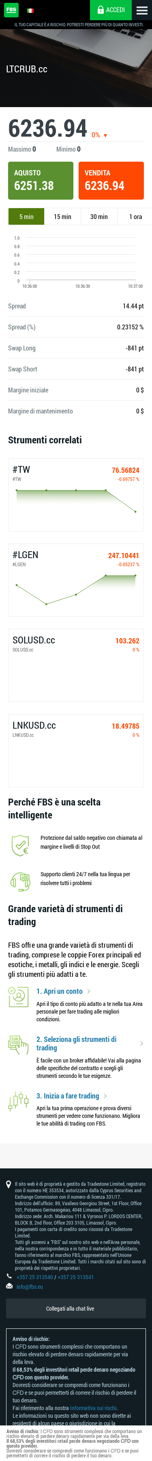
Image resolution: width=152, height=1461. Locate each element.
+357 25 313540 (35, 1277)
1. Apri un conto (59, 991)
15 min (62, 216)
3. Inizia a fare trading (67, 1096)
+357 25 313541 (76, 1277)
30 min (99, 216)
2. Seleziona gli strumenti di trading (76, 1043)
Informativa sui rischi (93, 1408)
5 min (26, 216)
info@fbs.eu (30, 1286)
